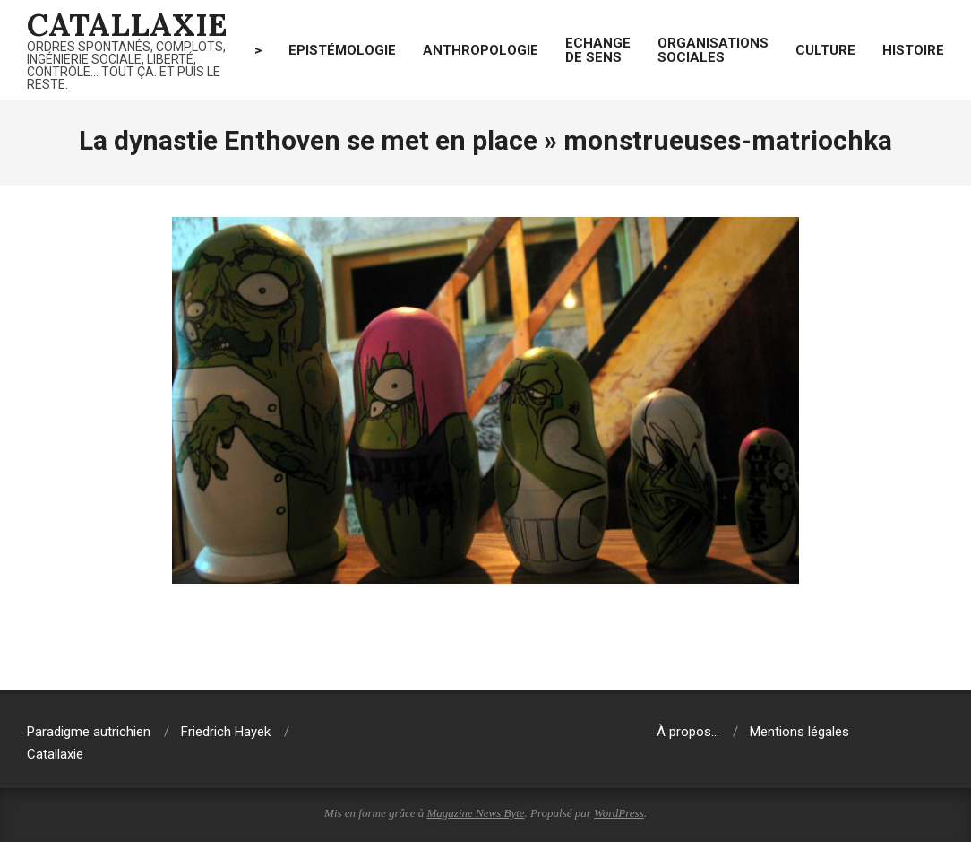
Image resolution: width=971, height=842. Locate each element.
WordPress (619, 813)
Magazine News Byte (476, 813)
